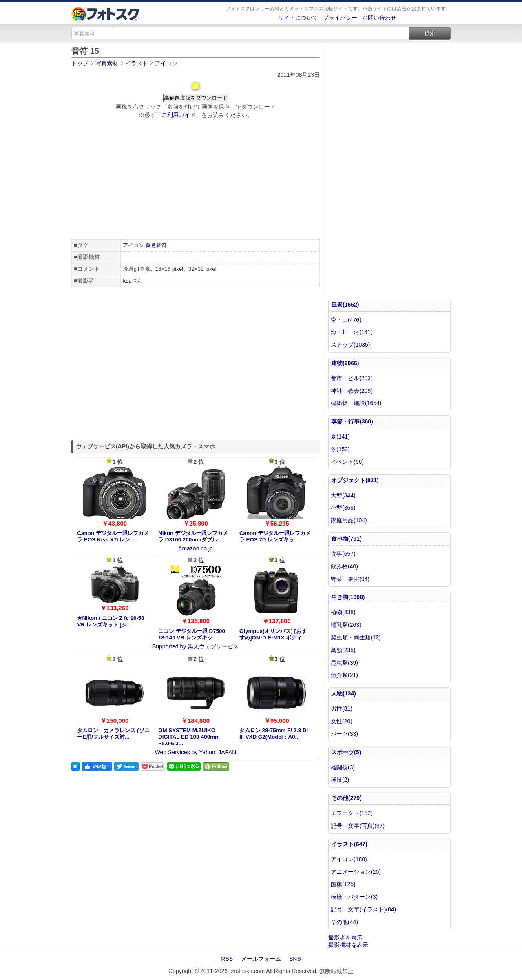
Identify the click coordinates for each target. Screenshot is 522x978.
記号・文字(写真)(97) (358, 825)
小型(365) (343, 507)
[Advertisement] (195, 180)
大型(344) (343, 495)
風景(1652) (345, 304)
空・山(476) (346, 319)
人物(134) (343, 693)
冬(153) (340, 449)
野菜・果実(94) (350, 579)
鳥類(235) (343, 650)
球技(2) (340, 779)
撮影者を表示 (345, 937)
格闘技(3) (343, 767)
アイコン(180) (349, 859)
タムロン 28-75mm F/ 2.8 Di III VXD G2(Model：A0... (273, 733)
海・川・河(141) (352, 332)
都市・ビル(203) (352, 378)
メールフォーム (261, 959)
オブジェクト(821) (355, 480)
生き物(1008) (348, 597)
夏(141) (340, 436)
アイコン (133, 245)
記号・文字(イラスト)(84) (363, 909)
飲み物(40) (344, 566)
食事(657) (343, 553)
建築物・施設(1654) (356, 403)
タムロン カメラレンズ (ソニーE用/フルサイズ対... (113, 733)
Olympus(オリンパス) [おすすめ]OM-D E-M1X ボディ (273, 634)
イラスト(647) (349, 844)
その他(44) (344, 922)
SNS (295, 959)
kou (127, 281)
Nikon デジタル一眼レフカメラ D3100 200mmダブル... (193, 536)
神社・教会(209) (352, 391)
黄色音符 (156, 245)
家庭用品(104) (349, 520)
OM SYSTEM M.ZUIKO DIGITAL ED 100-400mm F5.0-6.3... (189, 736)
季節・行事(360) (352, 421)
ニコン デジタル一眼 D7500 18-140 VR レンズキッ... (191, 634)
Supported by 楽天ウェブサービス (195, 646)
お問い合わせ (379, 17)
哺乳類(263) (346, 625)
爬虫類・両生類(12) (356, 637)
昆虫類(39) (344, 662)
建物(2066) (345, 363)
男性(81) (341, 708)
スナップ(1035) (350, 344)
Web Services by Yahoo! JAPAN (196, 752)
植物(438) (343, 612)
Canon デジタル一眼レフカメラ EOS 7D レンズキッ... (275, 536)
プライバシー (340, 17)
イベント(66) (347, 462)
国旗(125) (343, 884)
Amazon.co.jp (195, 548)
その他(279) (346, 798)
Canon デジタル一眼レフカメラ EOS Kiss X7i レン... (112, 536)
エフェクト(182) (352, 813)
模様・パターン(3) (354, 896)
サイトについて (298, 17)
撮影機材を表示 (348, 945)
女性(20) (341, 721)
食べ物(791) (346, 538)
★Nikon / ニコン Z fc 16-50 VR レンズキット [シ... (110, 621)
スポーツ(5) (346, 752)
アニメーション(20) (356, 872)
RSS (227, 959)
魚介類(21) (344, 675)
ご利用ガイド (178, 114)
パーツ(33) (344, 734)
